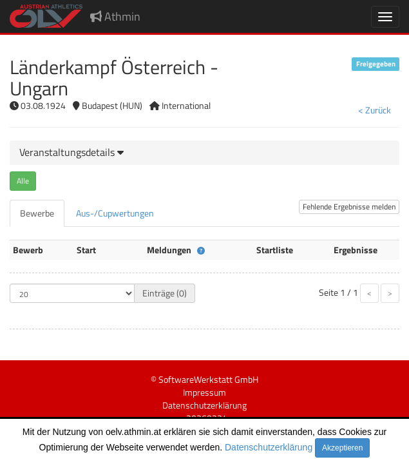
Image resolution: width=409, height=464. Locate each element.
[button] (71, 152)
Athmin (115, 16)
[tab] (204, 152)
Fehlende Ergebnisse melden (349, 206)
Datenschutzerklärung (268, 447)
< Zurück (374, 110)
